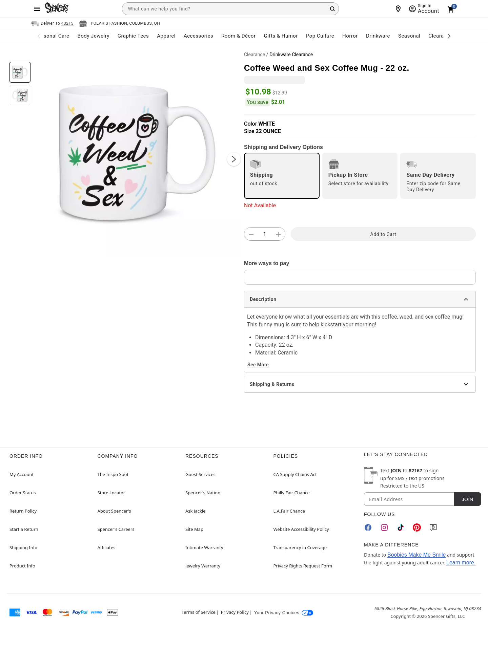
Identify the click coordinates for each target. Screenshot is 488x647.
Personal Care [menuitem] (52, 36)
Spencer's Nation (202, 493)
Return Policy (23, 511)
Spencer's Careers (116, 529)
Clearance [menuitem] (440, 36)
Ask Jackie (195, 511)
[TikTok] (400, 527)
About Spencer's (114, 511)
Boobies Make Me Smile (416, 555)
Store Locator (111, 493)
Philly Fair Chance (291, 493)
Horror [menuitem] (350, 36)
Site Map (194, 529)
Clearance (254, 54)
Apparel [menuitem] (166, 36)
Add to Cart (383, 234)
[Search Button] (332, 9)
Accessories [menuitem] (198, 36)
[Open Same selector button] (52, 23)
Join (467, 499)
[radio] (282, 176)
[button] (137, 152)
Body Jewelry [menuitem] (93, 36)
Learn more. (460, 562)
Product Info (22, 566)
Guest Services (200, 474)
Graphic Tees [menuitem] (133, 36)
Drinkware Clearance (291, 54)
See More (258, 364)
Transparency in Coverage (300, 547)
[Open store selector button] (119, 23)
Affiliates (107, 547)
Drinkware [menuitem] (378, 36)
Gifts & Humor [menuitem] (281, 36)
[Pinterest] (417, 527)
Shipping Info (23, 547)
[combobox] (230, 9)
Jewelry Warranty (202, 566)
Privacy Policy (235, 612)
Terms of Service (199, 612)
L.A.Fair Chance (289, 511)
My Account (21, 474)
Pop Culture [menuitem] (320, 36)
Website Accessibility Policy (301, 529)
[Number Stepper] (264, 234)
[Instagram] (384, 527)
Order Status (22, 493)
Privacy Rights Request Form (302, 566)
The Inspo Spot (113, 474)
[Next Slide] (234, 159)
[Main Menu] (37, 9)
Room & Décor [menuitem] (238, 36)
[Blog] (433, 527)
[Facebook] (368, 527)
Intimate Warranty (204, 547)
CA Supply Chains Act (295, 474)
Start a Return (23, 529)
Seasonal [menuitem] (409, 36)
